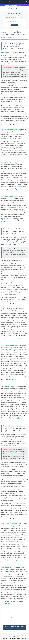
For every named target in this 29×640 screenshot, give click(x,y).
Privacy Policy (12, 636)
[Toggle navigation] (2, 2)
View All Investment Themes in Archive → (14, 627)
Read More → (17, 189)
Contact (5, 635)
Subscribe (14, 25)
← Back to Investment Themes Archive (9, 8)
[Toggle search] (27, 2)
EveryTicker (19, 5)
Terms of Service (21, 636)
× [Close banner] (23, 5)
